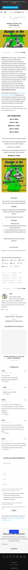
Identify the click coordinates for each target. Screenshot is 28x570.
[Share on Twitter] (18, 52)
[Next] (21, 7)
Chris (10, 27)
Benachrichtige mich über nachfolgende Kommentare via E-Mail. (11, 503)
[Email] (18, 4)
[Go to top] (14, 568)
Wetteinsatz (11, 282)
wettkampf (19, 282)
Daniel (3, 400)
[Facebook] (7, 4)
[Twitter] (9, 4)
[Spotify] (20, 4)
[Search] (26, 12)
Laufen (10, 17)
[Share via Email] (24, 52)
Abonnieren (14, 531)
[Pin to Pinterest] (19, 52)
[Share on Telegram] (22, 52)
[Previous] (20, 7)
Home (4, 17)
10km (3, 272)
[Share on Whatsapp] (21, 52)
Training (4, 282)
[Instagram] (11, 4)
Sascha (10, 156)
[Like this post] (15, 52)
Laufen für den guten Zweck (8, 280)
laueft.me (14, 277)
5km (8, 272)
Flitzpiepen (13, 275)
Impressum (14, 562)
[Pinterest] (13, 4)
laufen (20, 277)
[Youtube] (15, 4)
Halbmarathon (5, 277)
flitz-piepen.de (5, 275)
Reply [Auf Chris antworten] (25, 387)
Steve (3, 371)
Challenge (14, 272)
